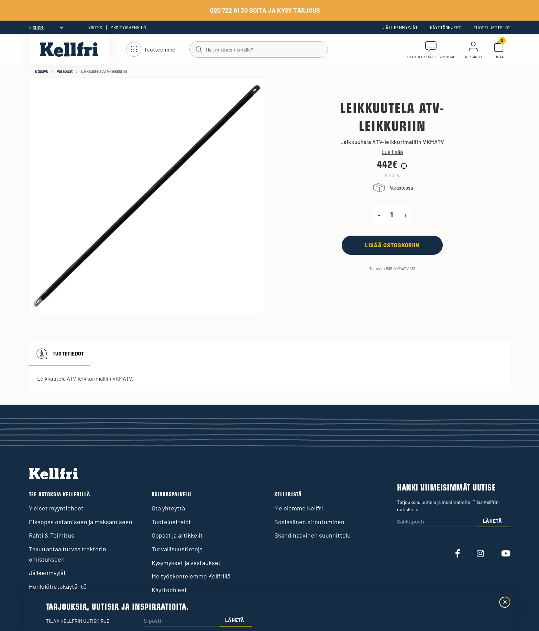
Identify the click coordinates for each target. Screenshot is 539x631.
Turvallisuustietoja (177, 549)
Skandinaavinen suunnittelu (312, 535)
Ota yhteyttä (168, 508)
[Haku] (258, 49)
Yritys (95, 27)
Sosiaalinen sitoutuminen (309, 522)
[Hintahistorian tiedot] (403, 165)
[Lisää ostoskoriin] (392, 245)
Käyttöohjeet (445, 27)
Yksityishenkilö (128, 27)
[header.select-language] (47, 27)
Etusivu (41, 71)
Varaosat (65, 71)
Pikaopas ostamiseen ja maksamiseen (80, 522)
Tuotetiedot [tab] (59, 353)
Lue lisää (392, 152)
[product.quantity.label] (392, 215)
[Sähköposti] (436, 522)
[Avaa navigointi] (150, 49)
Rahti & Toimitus (51, 535)
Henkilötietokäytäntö (58, 586)
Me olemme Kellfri (298, 508)
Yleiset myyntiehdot (56, 508)
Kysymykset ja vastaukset (186, 562)
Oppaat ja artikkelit (177, 535)
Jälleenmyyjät (400, 27)
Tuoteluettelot (492, 27)
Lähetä (492, 521)
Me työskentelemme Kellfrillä (191, 576)
